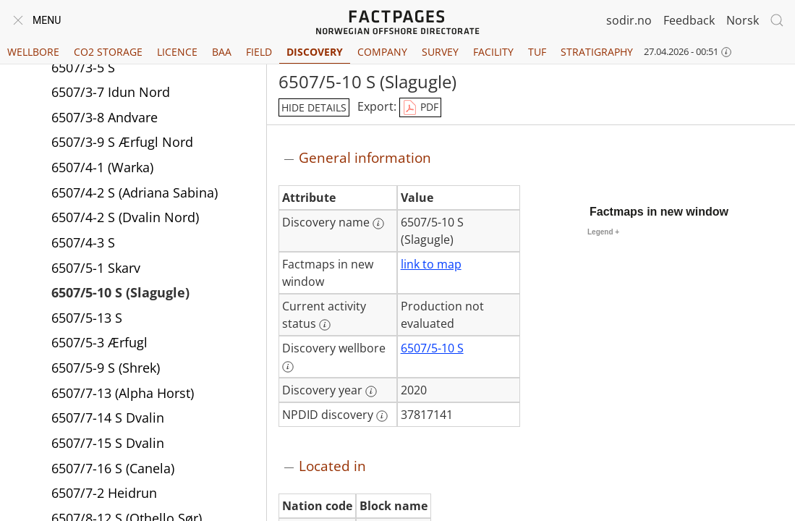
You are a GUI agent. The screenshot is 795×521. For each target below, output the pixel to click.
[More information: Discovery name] (378, 223)
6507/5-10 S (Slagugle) (120, 292)
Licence (177, 52)
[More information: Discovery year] (371, 391)
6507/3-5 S (83, 67)
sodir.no (629, 20)
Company (382, 52)
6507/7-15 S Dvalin (107, 443)
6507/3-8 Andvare (104, 117)
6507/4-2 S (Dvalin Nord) (125, 217)
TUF (537, 52)
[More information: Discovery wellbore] (288, 367)
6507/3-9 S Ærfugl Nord (122, 142)
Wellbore (33, 52)
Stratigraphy (597, 52)
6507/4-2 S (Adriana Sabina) (134, 192)
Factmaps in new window (659, 212)
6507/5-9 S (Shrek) (105, 367)
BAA (221, 52)
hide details (314, 107)
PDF (420, 108)
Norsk (742, 20)
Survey (440, 52)
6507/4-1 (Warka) (102, 167)
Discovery (314, 52)
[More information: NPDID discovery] (382, 416)
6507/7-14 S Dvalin (107, 417)
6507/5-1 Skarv (95, 267)
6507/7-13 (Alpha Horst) (122, 393)
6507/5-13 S (86, 317)
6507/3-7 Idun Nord (110, 92)
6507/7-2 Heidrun (104, 492)
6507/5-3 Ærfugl (99, 342)
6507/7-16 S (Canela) (112, 468)
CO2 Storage (108, 52)
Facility (493, 52)
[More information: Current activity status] (325, 325)
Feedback (689, 20)
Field (259, 52)
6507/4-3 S (83, 242)
